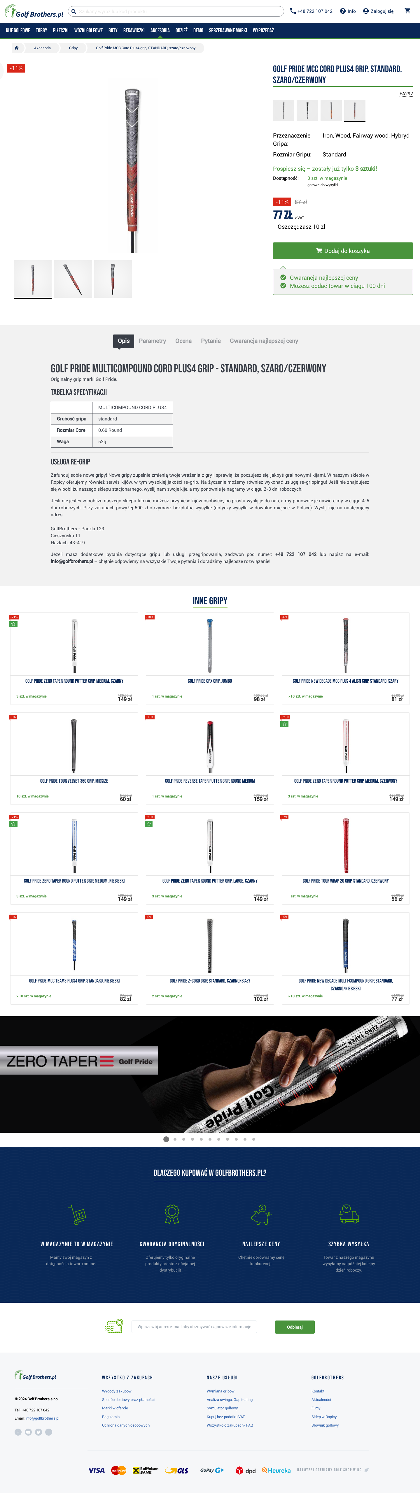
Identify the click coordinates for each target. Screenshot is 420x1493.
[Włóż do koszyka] (343, 250)
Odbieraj (294, 1327)
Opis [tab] (124, 340)
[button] (166, 1139)
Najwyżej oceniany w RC (329, 1470)
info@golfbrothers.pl (72, 561)
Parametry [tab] (152, 340)
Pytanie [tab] (210, 340)
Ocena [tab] (183, 340)
